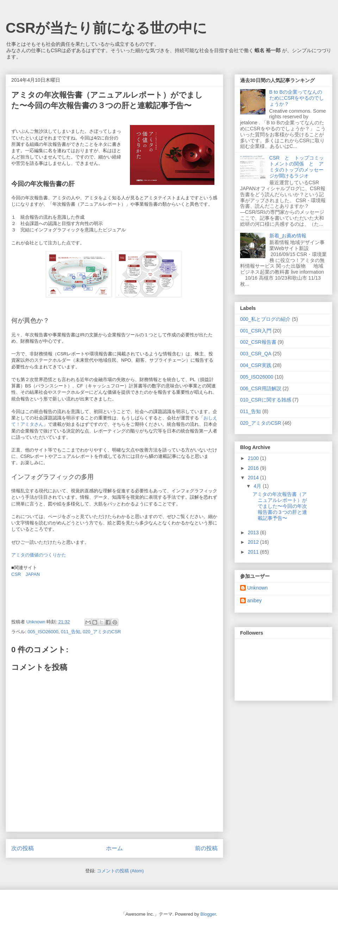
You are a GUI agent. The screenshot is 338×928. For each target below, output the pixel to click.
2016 (254, 468)
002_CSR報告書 (258, 342)
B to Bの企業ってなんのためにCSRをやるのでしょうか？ (296, 98)
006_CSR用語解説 (260, 388)
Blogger (208, 914)
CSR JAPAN (25, 574)
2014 (254, 477)
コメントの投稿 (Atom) (120, 870)
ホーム (114, 848)
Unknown (257, 588)
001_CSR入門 (255, 331)
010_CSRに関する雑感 (265, 400)
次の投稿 (22, 848)
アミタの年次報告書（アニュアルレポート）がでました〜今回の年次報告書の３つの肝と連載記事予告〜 (279, 506)
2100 (254, 458)
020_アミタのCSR (102, 631)
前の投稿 (206, 848)
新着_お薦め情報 (290, 235)
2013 (254, 532)
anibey (254, 600)
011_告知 (70, 631)
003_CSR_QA (255, 353)
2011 (254, 552)
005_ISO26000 (42, 631)
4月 (258, 486)
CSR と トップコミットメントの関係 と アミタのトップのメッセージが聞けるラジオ (296, 166)
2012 (254, 542)
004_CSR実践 (255, 365)
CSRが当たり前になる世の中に (106, 28)
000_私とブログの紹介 (265, 319)
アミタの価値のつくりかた (38, 555)
